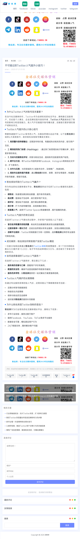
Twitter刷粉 (40, 246)
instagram (53, 8)
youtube (42, 8)
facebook (24, 8)
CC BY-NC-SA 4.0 (40, 369)
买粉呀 (67, 369)
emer (7, 69)
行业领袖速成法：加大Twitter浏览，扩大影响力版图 (26, 413)
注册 (37, 4)
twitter (64, 8)
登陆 (25, 4)
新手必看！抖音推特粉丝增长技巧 (19, 421)
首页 (15, 8)
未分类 (13, 61)
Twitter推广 (22, 376)
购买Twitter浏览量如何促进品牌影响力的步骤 (24, 417)
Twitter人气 (66, 376)
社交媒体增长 (46, 376)
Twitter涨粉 (10, 376)
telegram (74, 8)
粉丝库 (56, 376)
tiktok (33, 8)
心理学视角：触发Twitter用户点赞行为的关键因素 (25, 426)
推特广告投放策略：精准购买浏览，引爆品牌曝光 (25, 430)
